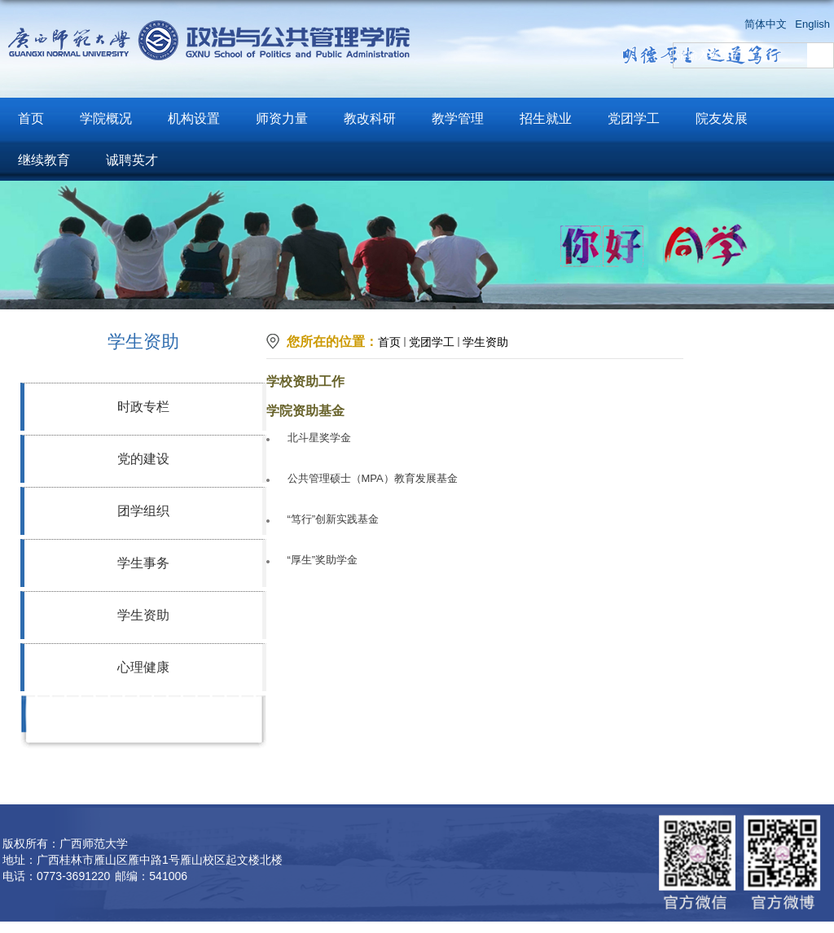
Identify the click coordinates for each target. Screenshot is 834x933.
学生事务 (143, 563)
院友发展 (722, 118)
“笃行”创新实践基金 (334, 519)
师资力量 (282, 118)
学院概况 (106, 118)
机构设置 (194, 118)
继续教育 (44, 160)
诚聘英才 (132, 160)
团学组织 (143, 511)
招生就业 (546, 118)
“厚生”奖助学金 (323, 560)
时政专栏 (143, 407)
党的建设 (143, 459)
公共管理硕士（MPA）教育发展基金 (373, 478)
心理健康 (143, 667)
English (812, 24)
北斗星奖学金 (319, 437)
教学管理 (458, 118)
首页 (31, 118)
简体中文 (765, 24)
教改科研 (370, 118)
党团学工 (634, 118)
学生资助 (143, 615)
